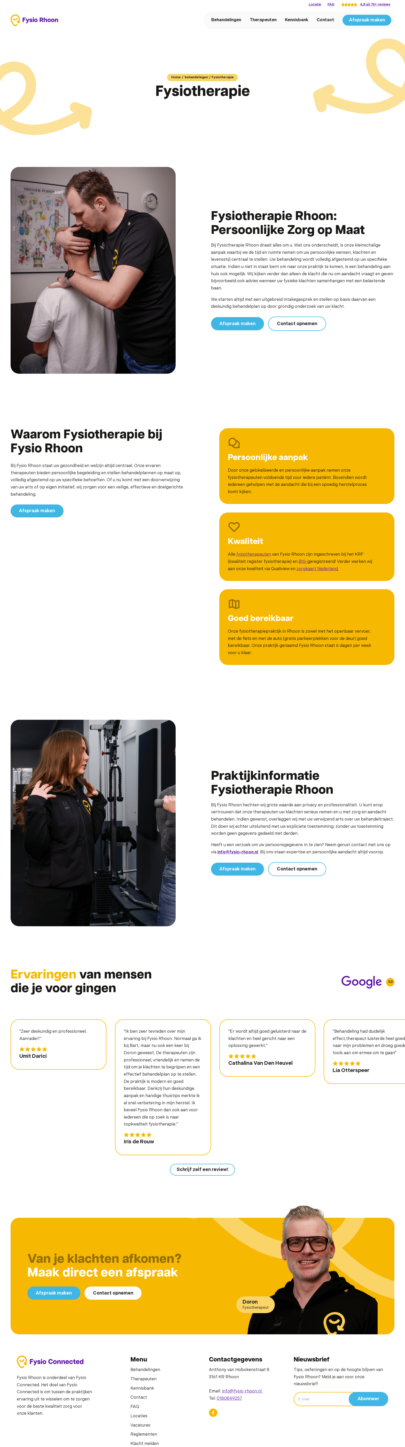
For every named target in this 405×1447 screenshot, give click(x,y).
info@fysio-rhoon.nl (242, 1391)
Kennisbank (296, 19)
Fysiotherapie (223, 77)
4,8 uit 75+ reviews (375, 4)
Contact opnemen (297, 323)
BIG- (303, 561)
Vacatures (140, 1425)
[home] (34, 20)
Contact (325, 19)
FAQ (331, 4)
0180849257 (229, 1398)
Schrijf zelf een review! (202, 1169)
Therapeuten (263, 19)
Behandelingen (226, 19)
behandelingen (196, 77)
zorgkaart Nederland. (318, 568)
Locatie (315, 4)
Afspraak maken (367, 20)
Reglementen (143, 1434)
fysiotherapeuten (253, 554)
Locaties (138, 1416)
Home (176, 77)
